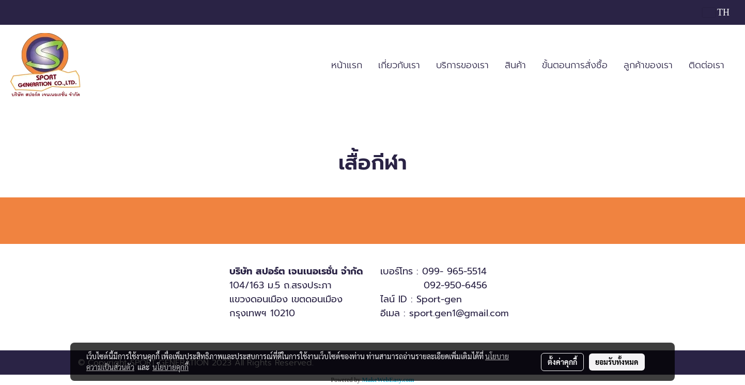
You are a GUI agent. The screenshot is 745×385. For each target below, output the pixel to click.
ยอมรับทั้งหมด (617, 361)
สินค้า (515, 65)
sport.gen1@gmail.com (459, 313)
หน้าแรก (346, 65)
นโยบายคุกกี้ (170, 367)
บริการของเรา (462, 65)
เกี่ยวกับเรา (399, 65)
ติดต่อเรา (706, 65)
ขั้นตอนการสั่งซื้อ (575, 65)
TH (716, 12)
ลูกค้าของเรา (648, 65)
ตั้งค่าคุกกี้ (562, 361)
